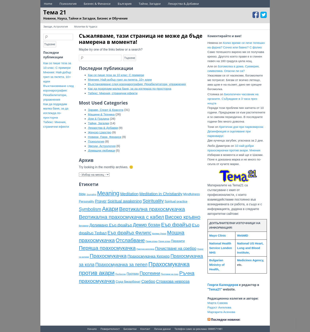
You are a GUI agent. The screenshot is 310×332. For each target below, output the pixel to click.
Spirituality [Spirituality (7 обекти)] (153, 201)
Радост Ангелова (219, 307)
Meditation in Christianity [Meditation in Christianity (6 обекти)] (160, 194)
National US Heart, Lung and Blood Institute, (250, 248)
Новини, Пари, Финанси (104, 137)
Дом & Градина (98, 118)
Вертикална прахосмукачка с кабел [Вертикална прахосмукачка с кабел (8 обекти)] (121, 217)
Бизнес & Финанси (97, 4)
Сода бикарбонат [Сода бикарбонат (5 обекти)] (128, 281)
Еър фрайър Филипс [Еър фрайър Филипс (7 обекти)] (129, 232)
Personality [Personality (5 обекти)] (86, 201)
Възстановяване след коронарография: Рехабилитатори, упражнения (137, 84)
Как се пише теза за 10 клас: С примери (116, 75)
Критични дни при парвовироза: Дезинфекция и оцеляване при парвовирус (236, 131)
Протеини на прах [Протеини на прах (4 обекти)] (169, 274)
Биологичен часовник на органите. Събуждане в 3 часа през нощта (233, 98)
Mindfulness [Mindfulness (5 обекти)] (191, 194)
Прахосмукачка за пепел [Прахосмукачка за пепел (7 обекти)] (121, 264)
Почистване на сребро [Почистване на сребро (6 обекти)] (175, 248)
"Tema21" (215, 289)
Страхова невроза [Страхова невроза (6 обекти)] (173, 281)
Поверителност (110, 329)
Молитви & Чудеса (85, 26)
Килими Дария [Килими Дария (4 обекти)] (159, 233)
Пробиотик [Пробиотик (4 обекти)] (120, 274)
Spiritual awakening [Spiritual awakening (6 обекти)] (124, 201)
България (125, 4)
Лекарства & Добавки (183, 4)
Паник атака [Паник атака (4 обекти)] (151, 241)
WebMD (242, 235)
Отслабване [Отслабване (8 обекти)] (130, 240)
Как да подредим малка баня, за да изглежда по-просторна (129, 88)
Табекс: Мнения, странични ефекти (112, 93)
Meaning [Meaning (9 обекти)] (108, 193)
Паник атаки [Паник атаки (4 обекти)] (164, 241)
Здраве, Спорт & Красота (105, 109)
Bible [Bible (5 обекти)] (82, 194)
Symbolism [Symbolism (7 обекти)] (90, 209)
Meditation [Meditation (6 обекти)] (129, 194)
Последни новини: (225, 320)
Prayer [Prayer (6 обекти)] (101, 201)
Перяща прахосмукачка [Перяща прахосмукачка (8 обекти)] (107, 248)
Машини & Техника (101, 114)
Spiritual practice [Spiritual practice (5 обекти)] (176, 201)
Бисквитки (130, 329)
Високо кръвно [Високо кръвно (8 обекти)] (182, 217)
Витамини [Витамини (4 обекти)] (84, 225)
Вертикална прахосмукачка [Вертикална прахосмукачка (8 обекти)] (152, 209)
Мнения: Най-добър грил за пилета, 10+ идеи (120, 79)
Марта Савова (218, 303)
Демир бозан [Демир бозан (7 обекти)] (146, 224)
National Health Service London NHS (220, 248)
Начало (92, 329)
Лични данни (162, 329)
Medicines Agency (250, 260)
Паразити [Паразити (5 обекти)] (178, 241)
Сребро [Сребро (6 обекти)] (148, 281)
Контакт (145, 329)
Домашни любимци (101, 150)
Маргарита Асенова (221, 312)
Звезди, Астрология (55, 26)
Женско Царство (99, 132)
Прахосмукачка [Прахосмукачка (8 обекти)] (108, 256)
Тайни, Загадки (150, 4)
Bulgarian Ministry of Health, (217, 264)
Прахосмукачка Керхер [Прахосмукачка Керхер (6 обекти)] (148, 256)
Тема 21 (54, 12)
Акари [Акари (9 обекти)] (110, 209)
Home (48, 4)
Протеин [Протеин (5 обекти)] (133, 273)
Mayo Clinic (217, 235)
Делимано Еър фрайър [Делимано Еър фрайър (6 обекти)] (110, 225)
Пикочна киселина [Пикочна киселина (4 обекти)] (145, 249)
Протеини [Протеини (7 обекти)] (150, 273)
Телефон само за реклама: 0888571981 (198, 329)
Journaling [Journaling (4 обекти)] (91, 194)
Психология (67, 4)
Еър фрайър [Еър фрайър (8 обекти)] (176, 225)
